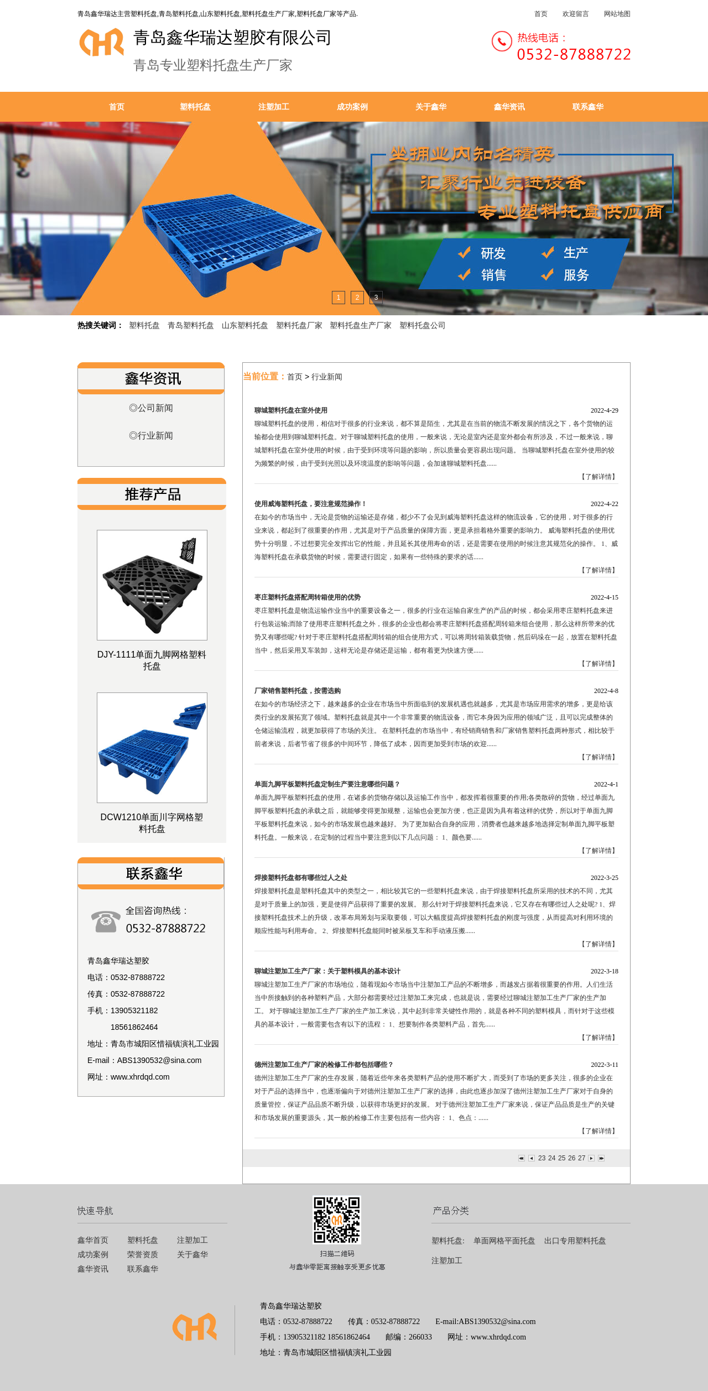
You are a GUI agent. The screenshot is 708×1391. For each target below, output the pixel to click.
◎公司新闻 (151, 408)
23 (541, 1158)
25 (561, 1158)
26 (571, 1158)
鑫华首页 (92, 1240)
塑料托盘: (448, 1241)
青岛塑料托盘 (191, 325)
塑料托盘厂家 (299, 325)
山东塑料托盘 (245, 325)
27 (581, 1158)
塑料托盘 (195, 106)
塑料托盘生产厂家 (361, 325)
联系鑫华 (587, 106)
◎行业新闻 (151, 435)
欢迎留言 (576, 14)
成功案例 (352, 106)
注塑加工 (273, 106)
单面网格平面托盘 (504, 1241)
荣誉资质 (142, 1255)
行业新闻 (326, 376)
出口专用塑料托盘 (575, 1241)
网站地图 (617, 14)
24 (551, 1158)
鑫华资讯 (509, 106)
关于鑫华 (430, 106)
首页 (541, 14)
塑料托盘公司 (422, 325)
